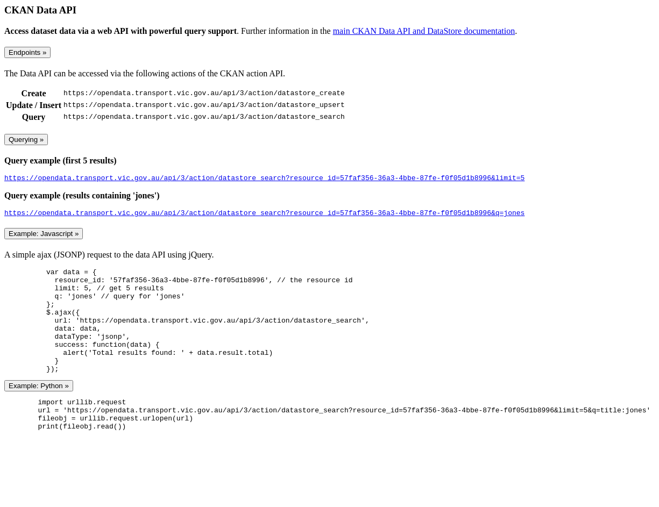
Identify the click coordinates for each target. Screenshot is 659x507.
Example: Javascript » (44, 237)
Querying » (26, 139)
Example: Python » (39, 410)
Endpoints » (27, 52)
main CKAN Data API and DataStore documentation (424, 30)
